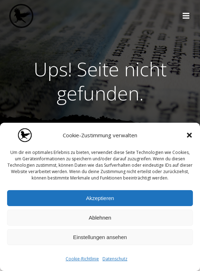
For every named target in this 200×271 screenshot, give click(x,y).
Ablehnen (100, 218)
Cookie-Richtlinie (82, 259)
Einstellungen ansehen (100, 237)
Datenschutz (114, 259)
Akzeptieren (100, 198)
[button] (189, 135)
